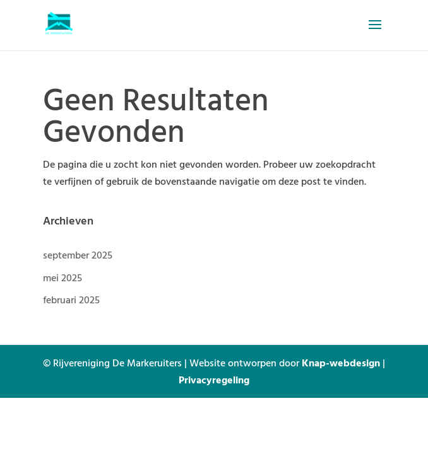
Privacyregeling (214, 379)
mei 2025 (62, 277)
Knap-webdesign (341, 362)
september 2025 (77, 254)
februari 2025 (71, 299)
